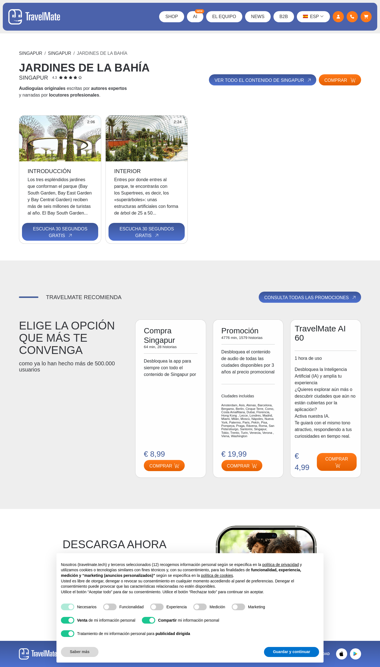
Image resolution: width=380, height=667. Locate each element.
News (257, 16)
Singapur (30, 53)
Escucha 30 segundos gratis (60, 232)
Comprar (340, 80)
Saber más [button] (80, 651)
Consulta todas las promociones (310, 298)
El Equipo (224, 16)
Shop (171, 16)
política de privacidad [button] (280, 564)
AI (198, 15)
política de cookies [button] (217, 575)
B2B (283, 16)
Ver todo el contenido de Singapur (262, 80)
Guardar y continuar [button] (291, 651)
